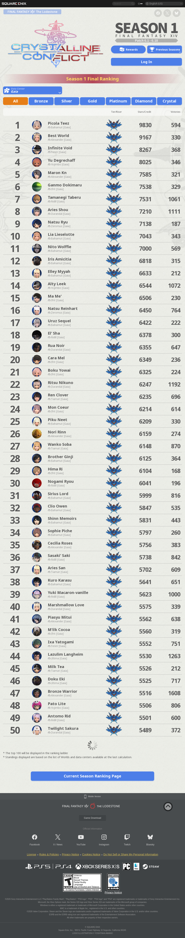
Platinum (118, 101)
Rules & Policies (49, 854)
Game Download (92, 818)
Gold (92, 101)
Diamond (144, 101)
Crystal (169, 101)
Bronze (41, 101)
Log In (146, 61)
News (59, 844)
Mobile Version (94, 797)
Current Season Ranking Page (92, 776)
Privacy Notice (70, 854)
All (15, 101)
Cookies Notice (91, 854)
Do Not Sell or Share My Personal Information (130, 854)
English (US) (156, 3)
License (31, 854)
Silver (66, 101)
